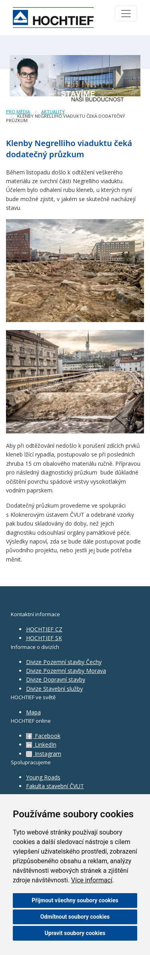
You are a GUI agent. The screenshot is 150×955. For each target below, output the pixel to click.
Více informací (91, 880)
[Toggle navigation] (126, 14)
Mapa (33, 712)
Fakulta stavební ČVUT (55, 786)
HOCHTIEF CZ (44, 629)
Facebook (43, 735)
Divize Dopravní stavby (55, 679)
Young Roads (43, 777)
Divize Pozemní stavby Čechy (64, 662)
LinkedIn (41, 744)
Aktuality (53, 112)
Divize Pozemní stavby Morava (66, 670)
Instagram (43, 753)
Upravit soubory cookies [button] (75, 933)
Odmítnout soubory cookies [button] (75, 916)
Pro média (18, 112)
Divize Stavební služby (54, 688)
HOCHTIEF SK (44, 638)
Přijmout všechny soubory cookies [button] (75, 900)
